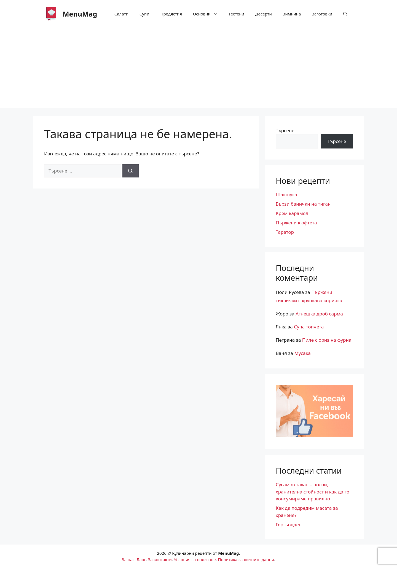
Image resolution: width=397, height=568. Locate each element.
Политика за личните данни (246, 559)
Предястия (171, 14)
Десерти (263, 14)
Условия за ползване (195, 559)
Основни (208, 14)
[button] (345, 14)
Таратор (285, 232)
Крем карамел (292, 213)
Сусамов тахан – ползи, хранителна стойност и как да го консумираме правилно (312, 491)
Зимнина (292, 14)
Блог (141, 559)
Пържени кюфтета (296, 222)
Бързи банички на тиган (303, 204)
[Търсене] (130, 170)
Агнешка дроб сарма (319, 313)
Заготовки (322, 14)
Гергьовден (289, 524)
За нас (128, 559)
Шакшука (286, 194)
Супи (144, 14)
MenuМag (80, 13)
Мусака (302, 353)
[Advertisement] (198, 69)
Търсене (285, 130)
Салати (121, 14)
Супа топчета (309, 326)
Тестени (236, 14)
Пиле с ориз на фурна (327, 340)
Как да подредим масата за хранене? (307, 511)
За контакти (160, 559)
